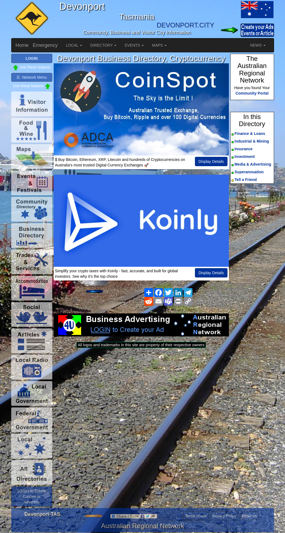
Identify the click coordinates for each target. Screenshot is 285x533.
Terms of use (196, 516)
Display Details (211, 161)
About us (249, 516)
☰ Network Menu (31, 77)
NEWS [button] (258, 45)
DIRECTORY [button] (103, 45)
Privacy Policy (224, 516)
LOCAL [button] (74, 45)
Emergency (45, 45)
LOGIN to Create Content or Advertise (31, 496)
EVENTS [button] (134, 45)
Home (22, 45)
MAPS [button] (159, 45)
